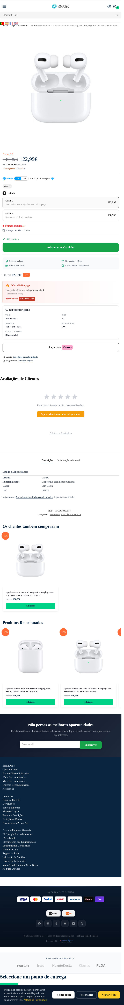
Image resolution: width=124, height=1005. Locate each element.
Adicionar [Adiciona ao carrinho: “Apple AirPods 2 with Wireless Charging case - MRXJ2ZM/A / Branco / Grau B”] (30, 702)
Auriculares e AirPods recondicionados (34, 497)
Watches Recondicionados (16, 785)
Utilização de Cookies (14, 857)
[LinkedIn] (73, 923)
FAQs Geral (9, 838)
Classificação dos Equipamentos (19, 842)
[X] (82, 923)
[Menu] (8, 6)
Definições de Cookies (87, 936)
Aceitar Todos (109, 994)
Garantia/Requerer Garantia (17, 830)
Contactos (8, 796)
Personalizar (86, 994)
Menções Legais (11, 812)
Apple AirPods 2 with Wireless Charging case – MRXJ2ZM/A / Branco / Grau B (29, 690)
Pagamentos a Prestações (15, 823)
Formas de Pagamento (14, 861)
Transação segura (25, 360)
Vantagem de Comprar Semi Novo (20, 865)
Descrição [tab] (47, 460)
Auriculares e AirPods (40, 25)
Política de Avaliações (61, 433)
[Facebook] (39, 923)
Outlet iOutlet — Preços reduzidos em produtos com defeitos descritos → (60, 882)
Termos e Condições (13, 815)
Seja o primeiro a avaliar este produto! (60, 414)
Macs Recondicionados (14, 781)
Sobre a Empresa (11, 808)
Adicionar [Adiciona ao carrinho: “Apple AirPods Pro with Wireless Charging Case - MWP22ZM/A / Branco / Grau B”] (88, 702)
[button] (115, 6)
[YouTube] (65, 923)
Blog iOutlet (9, 766)
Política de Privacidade (35, 999)
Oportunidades (10, 770)
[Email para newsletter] (50, 745)
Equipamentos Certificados (16, 846)
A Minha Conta (10, 850)
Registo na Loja (11, 853)
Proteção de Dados (12, 819)
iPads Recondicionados (14, 777)
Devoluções (9, 804)
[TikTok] (56, 923)
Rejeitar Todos (63, 994)
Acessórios (23, 25)
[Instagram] (48, 923)
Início (5, 25)
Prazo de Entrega (11, 800)
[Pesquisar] (117, 15)
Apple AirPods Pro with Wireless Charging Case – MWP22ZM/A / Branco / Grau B (88, 690)
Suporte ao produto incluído (25, 357)
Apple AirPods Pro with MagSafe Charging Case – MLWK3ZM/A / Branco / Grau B (30, 594)
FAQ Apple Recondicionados (18, 834)
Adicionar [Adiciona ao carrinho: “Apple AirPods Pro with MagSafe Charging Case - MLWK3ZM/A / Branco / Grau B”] (30, 606)
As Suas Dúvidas (11, 869)
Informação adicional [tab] (68, 460)
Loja (13, 25)
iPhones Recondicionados (16, 774)
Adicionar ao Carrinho (60, 247)
